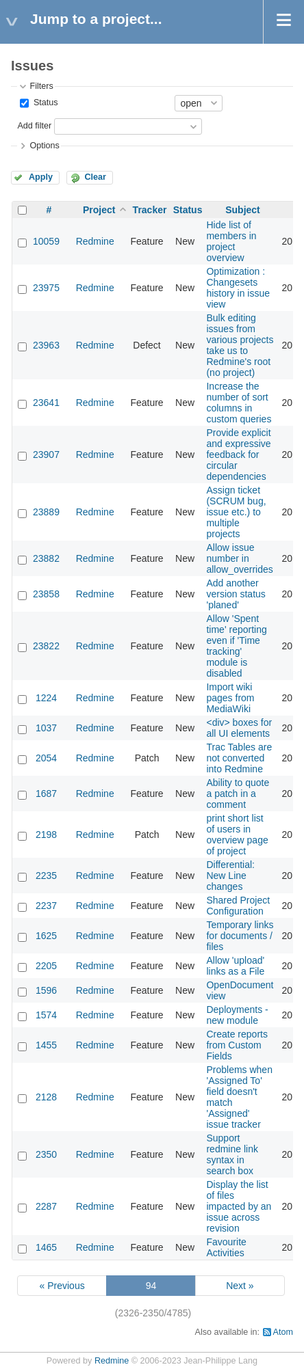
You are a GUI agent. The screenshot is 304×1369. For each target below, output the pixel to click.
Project (99, 209)
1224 (46, 697)
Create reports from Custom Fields (236, 1045)
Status (44, 102)
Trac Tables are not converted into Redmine (239, 758)
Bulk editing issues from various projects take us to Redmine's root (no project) (239, 345)
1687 (46, 793)
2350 (46, 1154)
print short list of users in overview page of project (237, 834)
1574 (46, 1014)
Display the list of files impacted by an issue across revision (238, 1206)
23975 (46, 287)
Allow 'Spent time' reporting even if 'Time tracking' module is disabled (236, 646)
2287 (46, 1206)
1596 (46, 990)
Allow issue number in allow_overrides (239, 558)
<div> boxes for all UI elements (239, 728)
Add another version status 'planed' (235, 594)
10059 (46, 241)
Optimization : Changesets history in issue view (238, 288)
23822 (46, 645)
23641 (46, 402)
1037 (46, 727)
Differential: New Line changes (230, 875)
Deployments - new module (237, 1015)
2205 (46, 965)
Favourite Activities (226, 1247)
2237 (46, 905)
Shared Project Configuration (238, 906)
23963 (46, 345)
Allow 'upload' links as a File (235, 966)
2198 (46, 834)
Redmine (95, 241)
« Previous (62, 1285)
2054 (46, 758)
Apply (41, 177)
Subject (242, 209)
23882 (46, 558)
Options (44, 145)
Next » (239, 1285)
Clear (95, 177)
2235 (46, 875)
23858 (46, 593)
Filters (41, 86)
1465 (46, 1247)
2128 (46, 1097)
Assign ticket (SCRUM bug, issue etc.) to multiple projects (236, 512)
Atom (283, 1332)
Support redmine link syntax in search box (231, 1154)
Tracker (150, 209)
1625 (46, 935)
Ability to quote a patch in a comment (237, 793)
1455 (46, 1045)
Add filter (34, 126)
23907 (46, 454)
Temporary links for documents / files (239, 935)
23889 (46, 511)
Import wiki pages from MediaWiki (230, 697)
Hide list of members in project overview (231, 241)
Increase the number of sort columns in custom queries (238, 402)
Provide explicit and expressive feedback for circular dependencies (238, 454)
